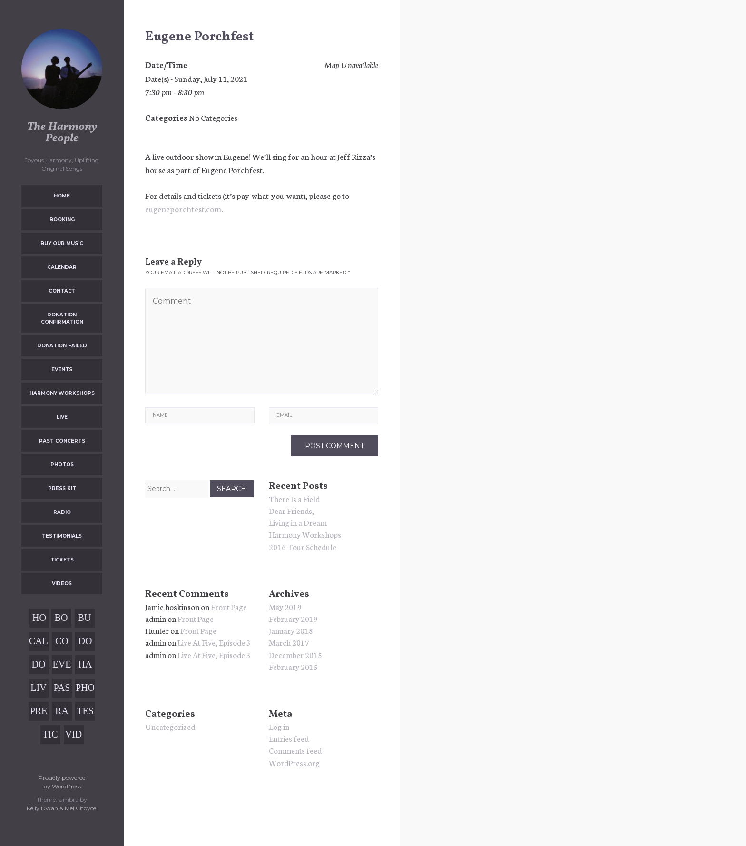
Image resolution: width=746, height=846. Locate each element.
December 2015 (295, 654)
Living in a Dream (298, 522)
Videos (62, 583)
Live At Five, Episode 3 (214, 642)
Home (62, 196)
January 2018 (291, 630)
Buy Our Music (61, 243)
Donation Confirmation (62, 318)
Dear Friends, (291, 510)
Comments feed (295, 750)
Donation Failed (62, 346)
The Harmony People (62, 133)
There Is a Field (294, 498)
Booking (62, 219)
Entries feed (289, 738)
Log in (279, 726)
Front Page (229, 606)
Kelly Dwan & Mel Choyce (61, 808)
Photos (62, 465)
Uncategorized (170, 726)
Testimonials (62, 536)
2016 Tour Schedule (302, 546)
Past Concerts (62, 441)
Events (61, 369)
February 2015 (293, 666)
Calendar (62, 267)
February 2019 (293, 618)
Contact (62, 291)
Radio (62, 512)
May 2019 (285, 606)
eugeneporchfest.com (183, 208)
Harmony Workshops (62, 393)
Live (62, 417)
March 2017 (289, 642)
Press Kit (62, 488)
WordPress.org (294, 762)
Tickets (62, 560)
